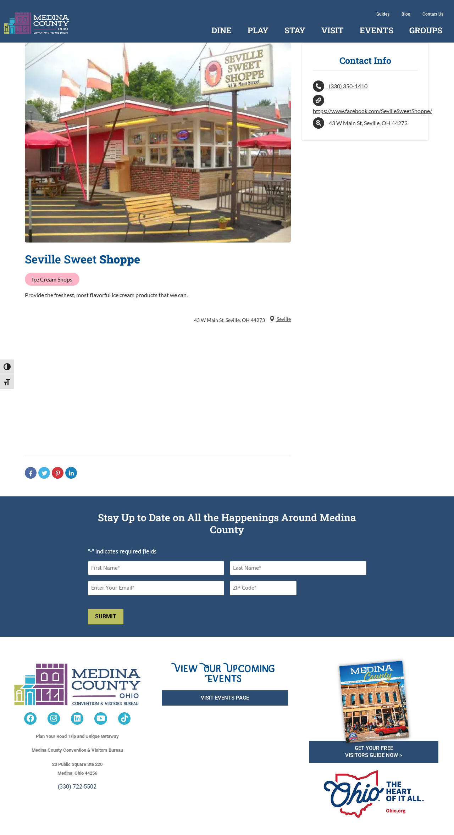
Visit (332, 30)
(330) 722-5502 (77, 786)
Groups (425, 30)
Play (258, 30)
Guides (382, 14)
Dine (221, 30)
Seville (279, 319)
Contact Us (432, 14)
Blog (406, 14)
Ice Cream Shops (52, 279)
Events (376, 30)
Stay (294, 30)
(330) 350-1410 (348, 86)
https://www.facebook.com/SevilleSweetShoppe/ (372, 110)
